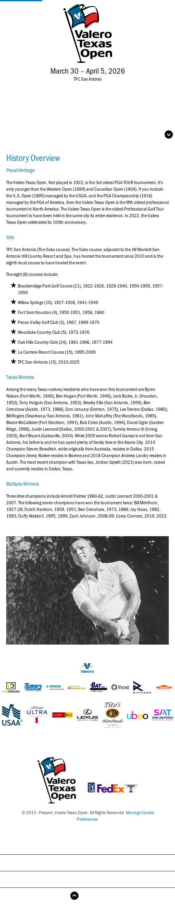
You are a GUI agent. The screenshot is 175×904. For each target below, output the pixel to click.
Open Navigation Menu (133, 134)
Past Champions (88, 862)
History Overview (87, 845)
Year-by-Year (87, 878)
